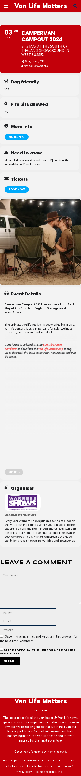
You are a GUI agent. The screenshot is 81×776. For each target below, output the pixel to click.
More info (16, 137)
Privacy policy (24, 771)
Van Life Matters (40, 6)
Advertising (54, 760)
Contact (69, 760)
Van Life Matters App (50, 349)
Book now (16, 189)
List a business (14, 766)
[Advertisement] (40, 416)
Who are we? (65, 766)
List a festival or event (40, 766)
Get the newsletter (32, 760)
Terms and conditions (49, 771)
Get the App (10, 760)
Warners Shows (20, 515)
